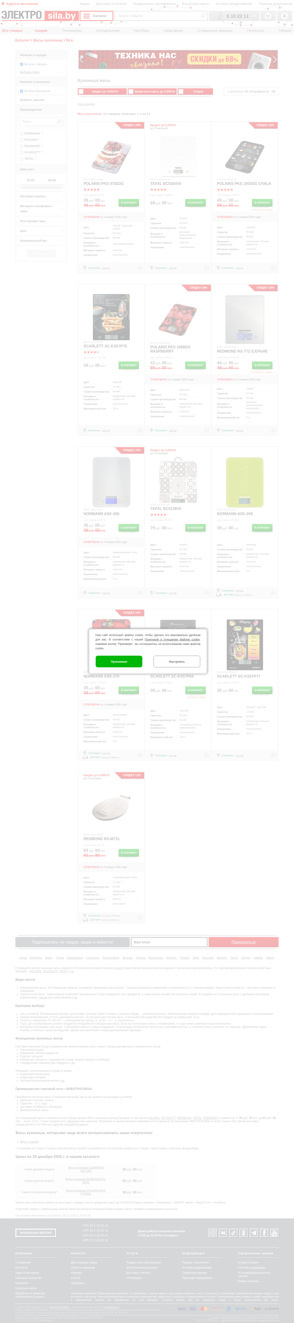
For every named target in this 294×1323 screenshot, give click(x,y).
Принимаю (119, 661)
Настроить (177, 661)
